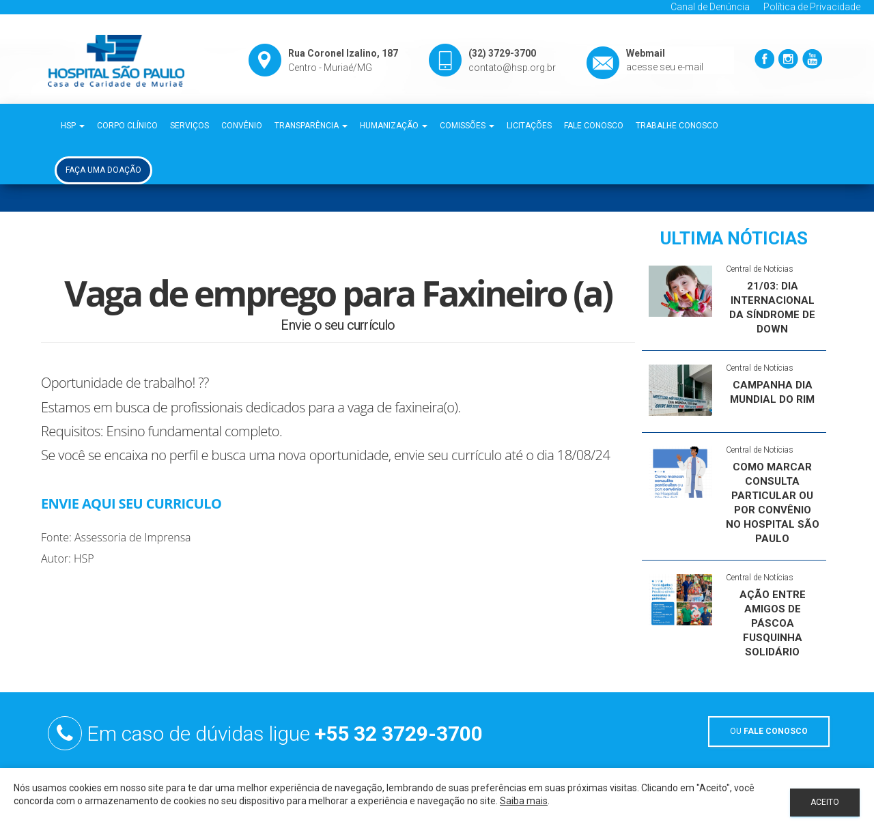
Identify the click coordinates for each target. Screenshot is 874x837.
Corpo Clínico (127, 125)
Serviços (189, 125)
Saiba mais (524, 800)
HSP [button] (73, 125)
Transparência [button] (311, 125)
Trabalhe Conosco (677, 125)
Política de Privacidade (811, 6)
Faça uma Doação (103, 170)
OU (769, 731)
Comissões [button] (467, 125)
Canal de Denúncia (710, 6)
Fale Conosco (593, 125)
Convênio (241, 125)
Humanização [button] (393, 125)
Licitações (529, 125)
